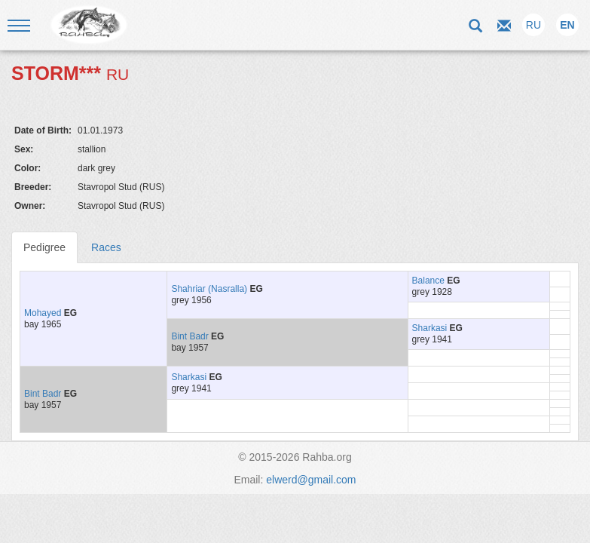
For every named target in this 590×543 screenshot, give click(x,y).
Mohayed (42, 313)
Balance (428, 280)
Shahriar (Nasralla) (209, 289)
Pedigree (44, 247)
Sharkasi (430, 328)
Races (106, 247)
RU (533, 25)
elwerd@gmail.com (311, 480)
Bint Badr (189, 336)
